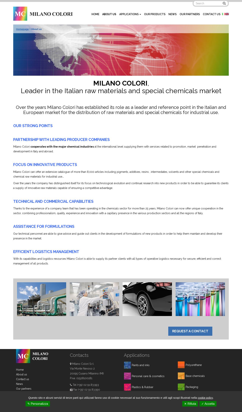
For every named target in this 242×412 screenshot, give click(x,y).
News (19, 383)
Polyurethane (194, 364)
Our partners (23, 388)
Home (20, 369)
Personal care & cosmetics (148, 376)
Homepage (22, 29)
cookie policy (205, 397)
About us (21, 374)
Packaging (192, 386)
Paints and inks (141, 365)
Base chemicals (195, 375)
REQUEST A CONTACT (190, 331)
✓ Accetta (208, 403)
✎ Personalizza (37, 403)
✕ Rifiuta (190, 403)
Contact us (22, 379)
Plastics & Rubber (142, 387)
